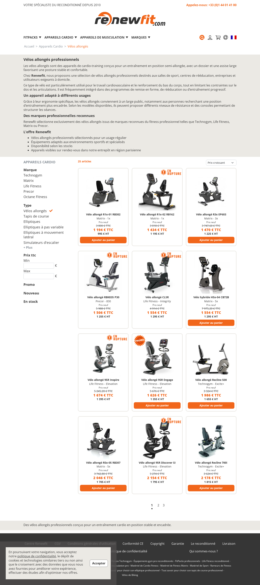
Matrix (28, 180)
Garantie (177, 544)
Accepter (98, 563)
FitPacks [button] (32, 37)
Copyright (157, 544)
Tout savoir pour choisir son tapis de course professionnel (192, 570)
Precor (28, 191)
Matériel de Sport (199, 565)
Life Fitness (32, 186)
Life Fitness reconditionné (215, 561)
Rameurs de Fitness (220, 565)
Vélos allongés (38, 211)
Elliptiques (31, 221)
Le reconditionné (203, 544)
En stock (30, 301)
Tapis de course (36, 216)
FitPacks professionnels (187, 561)
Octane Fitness (35, 196)
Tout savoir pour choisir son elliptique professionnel (132, 570)
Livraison (228, 544)
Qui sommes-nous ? (203, 551)
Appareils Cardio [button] (60, 37)
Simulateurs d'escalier (41, 242)
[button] (200, 37)
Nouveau (31, 293)
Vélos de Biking (130, 575)
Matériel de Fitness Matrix (174, 565)
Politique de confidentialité (128, 551)
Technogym (32, 175)
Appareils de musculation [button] (104, 37)
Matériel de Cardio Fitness (144, 565)
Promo (29, 284)
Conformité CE (133, 544)
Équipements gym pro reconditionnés (153, 561)
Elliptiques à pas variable (43, 227)
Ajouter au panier (103, 240)
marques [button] (141, 37)
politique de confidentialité (36, 556)
